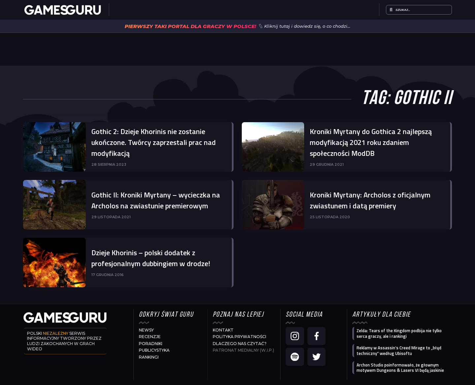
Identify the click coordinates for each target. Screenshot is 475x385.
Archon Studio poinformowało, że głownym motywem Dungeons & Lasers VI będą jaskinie (400, 368)
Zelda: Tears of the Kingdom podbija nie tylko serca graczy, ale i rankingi (399, 333)
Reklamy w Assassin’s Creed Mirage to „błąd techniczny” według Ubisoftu (399, 350)
